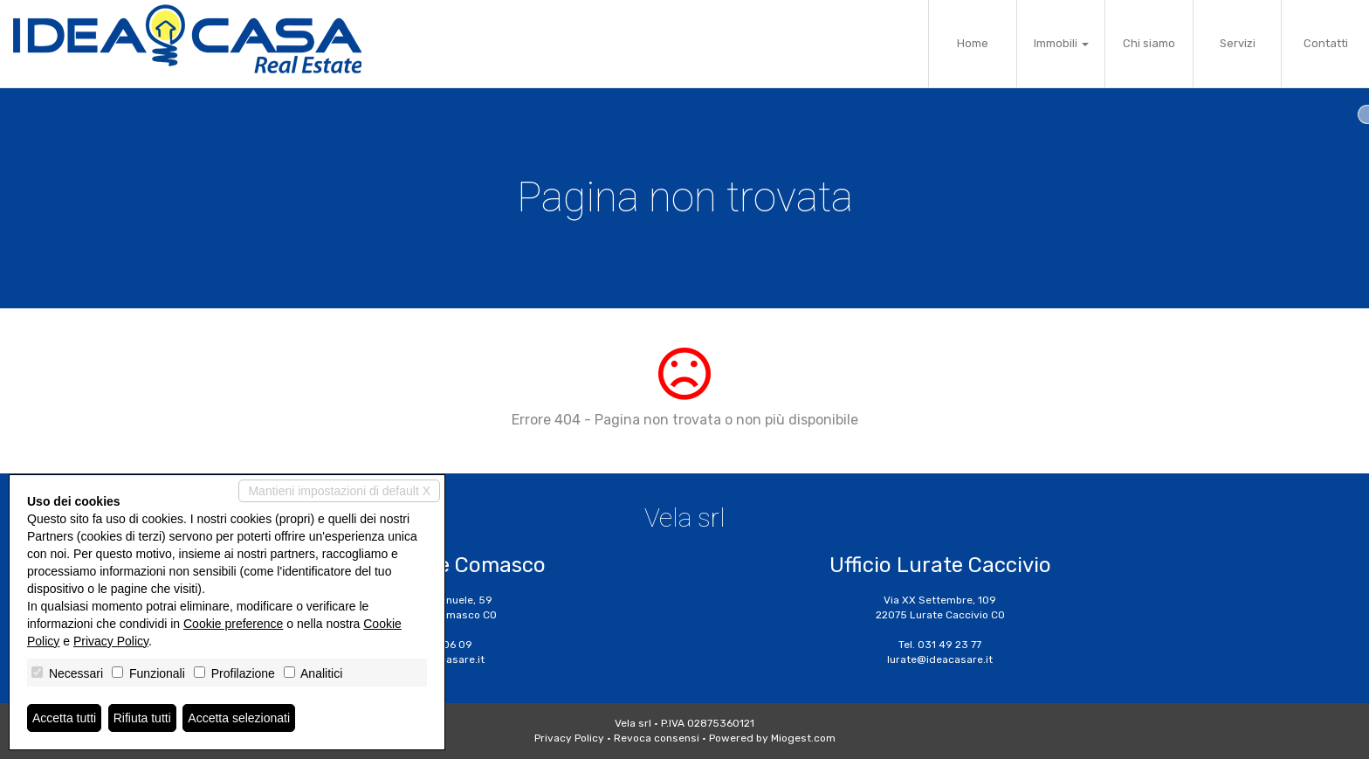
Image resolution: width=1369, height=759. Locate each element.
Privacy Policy (569, 738)
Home (972, 43)
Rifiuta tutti (142, 718)
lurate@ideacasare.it (940, 659)
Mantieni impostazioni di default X (339, 491)
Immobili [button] (1061, 43)
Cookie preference (233, 624)
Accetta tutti (64, 718)
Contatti (1326, 43)
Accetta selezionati (239, 718)
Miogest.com (803, 738)
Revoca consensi (656, 738)
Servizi (1237, 43)
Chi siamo (1149, 43)
